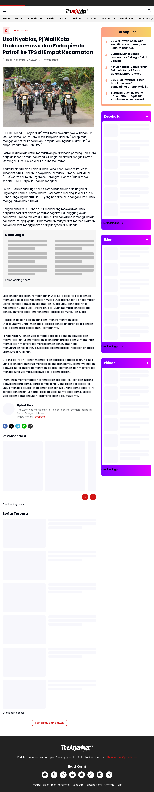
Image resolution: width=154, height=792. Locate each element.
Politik (18, 18)
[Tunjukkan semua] (147, 116)
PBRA (119, 784)
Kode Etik (78, 784)
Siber (46, 784)
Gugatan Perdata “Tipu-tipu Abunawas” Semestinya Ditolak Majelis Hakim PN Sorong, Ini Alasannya (129, 83)
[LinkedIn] (100, 774)
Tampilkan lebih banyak (49, 723)
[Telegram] (17, 426)
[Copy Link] (30, 426)
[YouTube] (72, 774)
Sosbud (92, 18)
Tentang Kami (93, 784)
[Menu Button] (4, 10)
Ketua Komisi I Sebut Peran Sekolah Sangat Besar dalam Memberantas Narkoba (129, 70)
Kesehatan (108, 18)
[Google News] (81, 774)
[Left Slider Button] (85, 497)
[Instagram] (63, 774)
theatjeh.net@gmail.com (122, 757)
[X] (11, 426)
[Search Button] (149, 10)
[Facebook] (5, 426)
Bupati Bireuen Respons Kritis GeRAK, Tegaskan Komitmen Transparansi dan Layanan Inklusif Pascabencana (127, 96)
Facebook (39, 416)
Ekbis (63, 18)
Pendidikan (127, 18)
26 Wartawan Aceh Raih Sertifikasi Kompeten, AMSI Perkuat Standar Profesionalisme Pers (129, 44)
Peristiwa (144, 18)
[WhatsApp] (24, 426)
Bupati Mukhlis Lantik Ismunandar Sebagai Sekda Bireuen (129, 57)
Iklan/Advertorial (60, 784)
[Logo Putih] (77, 747)
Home (6, 18)
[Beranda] (6, 30)
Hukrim (51, 18)
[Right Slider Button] (150, 18)
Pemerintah (34, 18)
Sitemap (109, 784)
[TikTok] (90, 774)
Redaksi (36, 784)
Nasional (76, 18)
